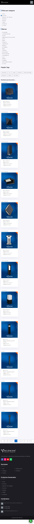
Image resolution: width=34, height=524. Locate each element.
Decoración (4, 72)
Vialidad (3, 22)
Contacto (4, 472)
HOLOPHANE (4, 32)
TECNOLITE (4, 42)
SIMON (3, 40)
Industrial (4, 20)
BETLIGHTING (5, 52)
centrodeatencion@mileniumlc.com (11, 510)
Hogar (14, 72)
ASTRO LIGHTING (5, 53)
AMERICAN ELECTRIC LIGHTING (8, 37)
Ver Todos (16, 75)
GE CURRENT (4, 47)
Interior (9, 75)
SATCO (3, 39)
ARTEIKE (4, 58)
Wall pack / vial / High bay (7, 17)
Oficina (3, 13)
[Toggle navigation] (31, 2)
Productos (18, 470)
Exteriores (4, 75)
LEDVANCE (4, 60)
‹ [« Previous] (2, 440)
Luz (9, 72)
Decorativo (4, 15)
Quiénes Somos (19, 468)
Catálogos (4, 470)
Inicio (3, 468)
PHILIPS (3, 35)
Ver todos (4, 25)
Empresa (20, 72)
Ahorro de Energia (27, 72)
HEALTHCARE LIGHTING (7, 62)
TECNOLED (4, 50)
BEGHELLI (4, 45)
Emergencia (4, 23)
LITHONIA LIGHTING (6, 34)
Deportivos (4, 18)
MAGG (3, 48)
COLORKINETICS (5, 55)
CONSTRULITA (5, 43)
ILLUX (3, 57)
